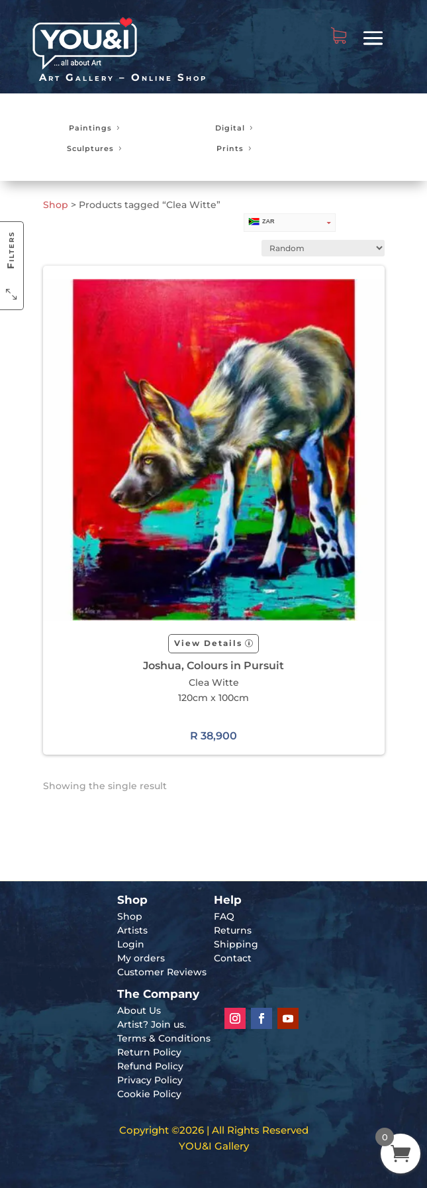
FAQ (224, 916)
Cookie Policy (149, 1094)
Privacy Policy (150, 1080)
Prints (230, 148)
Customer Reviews (162, 972)
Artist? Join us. (151, 1024)
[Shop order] (323, 248)
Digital (230, 128)
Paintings (90, 128)
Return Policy (149, 1052)
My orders (141, 958)
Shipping (236, 944)
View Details (208, 643)
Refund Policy (150, 1066)
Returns (233, 930)
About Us (139, 1010)
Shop (55, 205)
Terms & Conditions (164, 1038)
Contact (233, 958)
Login (130, 944)
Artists (132, 930)
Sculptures (90, 148)
